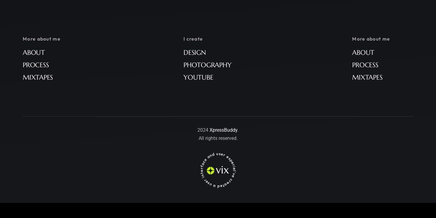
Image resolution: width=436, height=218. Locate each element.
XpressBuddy (223, 130)
